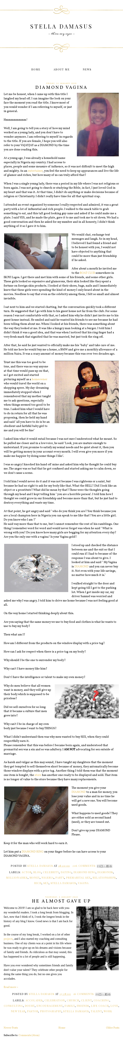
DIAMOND (81, 567)
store (38, 775)
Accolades (34, 1000)
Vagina (83, 883)
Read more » (11, 987)
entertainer (35, 171)
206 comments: (84, 865)
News (87, 69)
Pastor (32, 1011)
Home (36, 69)
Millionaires (17, 877)
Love (114, 1005)
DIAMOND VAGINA (61, 87)
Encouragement (50, 1005)
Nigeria (47, 877)
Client (86, 1000)
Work (108, 1011)
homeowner (39, 379)
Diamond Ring (85, 872)
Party (59, 877)
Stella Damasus (61, 26)
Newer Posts (11, 1028)
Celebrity (51, 872)
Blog (37, 872)
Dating (66, 872)
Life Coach (100, 1005)
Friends (83, 1005)
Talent (96, 1011)
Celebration (55, 1000)
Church (73, 1000)
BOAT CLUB (87, 273)
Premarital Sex (78, 877)
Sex (46, 883)
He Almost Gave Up (61, 901)
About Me (61, 69)
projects (8, 938)
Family (70, 1005)
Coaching (101, 1000)
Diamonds (105, 872)
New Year (18, 1011)
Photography (51, 1011)
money (34, 877)
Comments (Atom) (29, 1035)
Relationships (104, 877)
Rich (37, 883)
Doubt (30, 1005)
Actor (26, 872)
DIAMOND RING (33, 852)
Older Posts (112, 1028)
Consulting (13, 1005)
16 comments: (84, 994)
